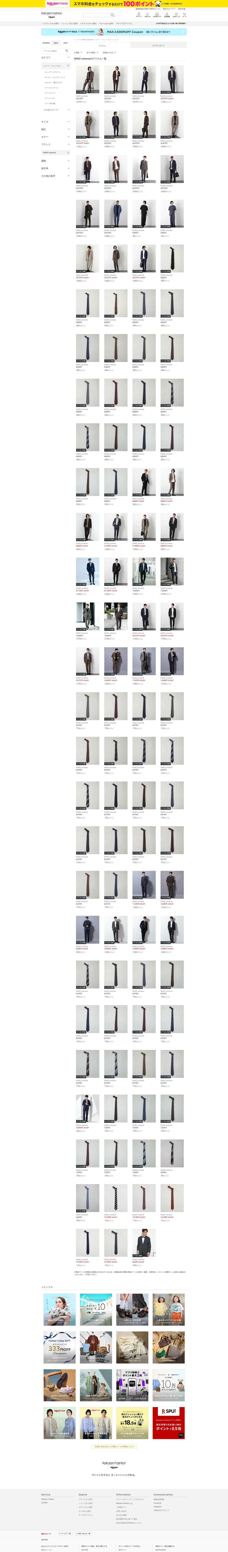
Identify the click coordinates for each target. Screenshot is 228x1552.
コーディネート (158, 45)
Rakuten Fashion (47, 1488)
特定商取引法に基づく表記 (126, 1508)
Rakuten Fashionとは (124, 1492)
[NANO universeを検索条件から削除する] (68, 152)
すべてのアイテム (86, 1504)
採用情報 (82, 1545)
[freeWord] (55, 51)
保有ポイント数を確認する (165, 1535)
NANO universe (87, 40)
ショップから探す (86, 1492)
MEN (56, 43)
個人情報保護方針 (56, 1545)
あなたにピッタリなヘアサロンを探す (54, 1535)
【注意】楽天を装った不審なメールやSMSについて (114, 1435)
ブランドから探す (86, 1488)
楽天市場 (181, 9)
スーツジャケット (52, 88)
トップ (76, 40)
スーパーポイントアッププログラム (130, 1488)
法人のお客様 (121, 1504)
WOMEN (46, 43)
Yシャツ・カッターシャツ (55, 77)
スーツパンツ (50, 93)
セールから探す (85, 1500)
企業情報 (44, 1545)
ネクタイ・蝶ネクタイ (53, 83)
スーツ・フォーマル (52, 66)
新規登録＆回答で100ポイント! (148, 9)
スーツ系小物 (50, 103)
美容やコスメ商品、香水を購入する (94, 1535)
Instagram (158, 1495)
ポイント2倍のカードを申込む (129, 1535)
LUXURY (44, 1491)
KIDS (66, 43)
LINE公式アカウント (162, 1499)
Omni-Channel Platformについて (128, 1512)
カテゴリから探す (86, 1496)
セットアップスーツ (52, 72)
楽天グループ (168, 9)
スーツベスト (50, 98)
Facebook (157, 1492)
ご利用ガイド (121, 1496)
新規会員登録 (159, 1488)
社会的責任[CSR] (71, 1545)
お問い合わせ (121, 1500)
